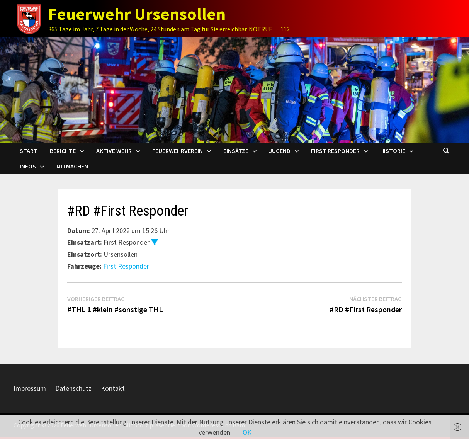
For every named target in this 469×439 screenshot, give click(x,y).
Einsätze (235, 151)
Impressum (30, 388)
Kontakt (113, 388)
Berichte (63, 151)
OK (247, 432)
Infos (28, 166)
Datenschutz (73, 388)
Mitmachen (72, 166)
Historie (392, 151)
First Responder (335, 151)
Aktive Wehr (114, 151)
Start (28, 151)
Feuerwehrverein (177, 151)
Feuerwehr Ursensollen (137, 13)
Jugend (280, 151)
